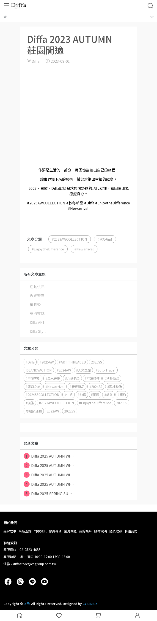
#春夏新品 (77, 386)
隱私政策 (115, 531)
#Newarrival (84, 249)
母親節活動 (34, 411)
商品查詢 (25, 531)
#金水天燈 (52, 378)
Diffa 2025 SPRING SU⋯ (48, 493)
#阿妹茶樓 (92, 378)
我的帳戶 (85, 531)
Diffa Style (38, 331)
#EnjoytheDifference (48, 249)
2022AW (53, 411)
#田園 (95, 394)
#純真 (82, 394)
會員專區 (55, 531)
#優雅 (30, 402)
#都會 (108, 394)
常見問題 (70, 531)
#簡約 (122, 394)
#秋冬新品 (105, 239)
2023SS (121, 402)
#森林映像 (114, 386)
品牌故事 (9, 531)
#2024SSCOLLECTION (42, 394)
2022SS (69, 411)
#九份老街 (72, 378)
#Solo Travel (106, 370)
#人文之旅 (83, 370)
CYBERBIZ (90, 603)
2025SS (96, 362)
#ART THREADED (72, 362)
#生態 (68, 394)
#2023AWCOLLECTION (69, 239)
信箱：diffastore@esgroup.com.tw (29, 563)
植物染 (35, 304)
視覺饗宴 (37, 295)
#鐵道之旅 (33, 386)
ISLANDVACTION (39, 370)
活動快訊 (37, 286)
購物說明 (100, 531)
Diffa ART (37, 322)
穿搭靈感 (37, 313)
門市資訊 (40, 531)
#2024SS (95, 386)
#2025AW (47, 362)
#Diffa (30, 362)
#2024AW (64, 370)
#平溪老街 (33, 378)
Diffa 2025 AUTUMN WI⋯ (49, 456)
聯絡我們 (130, 531)
